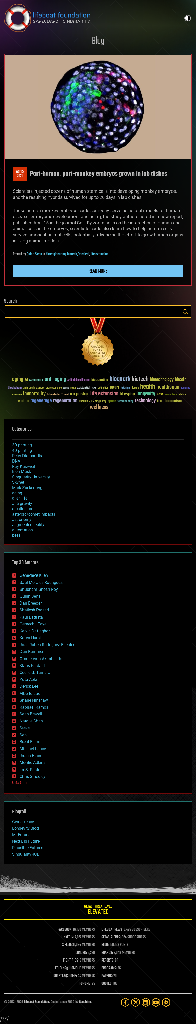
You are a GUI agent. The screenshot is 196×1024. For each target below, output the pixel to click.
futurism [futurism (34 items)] (125, 388)
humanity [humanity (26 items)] (185, 388)
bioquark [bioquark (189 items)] (119, 379)
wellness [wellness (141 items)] (99, 407)
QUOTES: (106, 983)
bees (16, 535)
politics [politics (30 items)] (182, 394)
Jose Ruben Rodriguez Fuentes (47, 644)
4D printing (22, 450)
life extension (100, 254)
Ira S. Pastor (31, 769)
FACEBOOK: (65, 929)
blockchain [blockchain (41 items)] (15, 388)
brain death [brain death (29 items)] (29, 388)
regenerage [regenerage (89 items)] (41, 401)
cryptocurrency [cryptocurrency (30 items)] (54, 388)
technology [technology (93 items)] (145, 401)
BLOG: (105, 945)
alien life (19, 498)
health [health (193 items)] (147, 387)
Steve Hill (28, 728)
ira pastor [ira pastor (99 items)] (79, 394)
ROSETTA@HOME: (65, 976)
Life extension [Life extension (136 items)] (103, 394)
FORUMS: (85, 983)
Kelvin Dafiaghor (35, 631)
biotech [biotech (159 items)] (140, 379)
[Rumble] (166, 1002)
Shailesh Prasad (34, 610)
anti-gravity (22, 503)
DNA (16, 461)
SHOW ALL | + (20, 783)
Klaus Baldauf (32, 665)
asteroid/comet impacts (33, 514)
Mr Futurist (22, 834)
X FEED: (67, 945)
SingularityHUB (25, 854)
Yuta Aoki (28, 679)
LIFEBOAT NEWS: (112, 929)
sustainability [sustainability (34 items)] (125, 401)
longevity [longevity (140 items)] (145, 394)
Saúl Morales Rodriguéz (41, 582)
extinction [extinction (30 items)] (103, 388)
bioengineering (56, 254)
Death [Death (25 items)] (73, 388)
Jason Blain (30, 755)
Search (185, 311)
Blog (98, 41)
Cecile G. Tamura (35, 672)
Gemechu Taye (33, 624)
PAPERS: (107, 976)
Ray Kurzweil (23, 466)
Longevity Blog (25, 828)
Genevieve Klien (34, 575)
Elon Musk (21, 471)
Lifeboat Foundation (36, 1002)
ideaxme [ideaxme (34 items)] (17, 395)
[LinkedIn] (146, 1002)
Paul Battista (31, 617)
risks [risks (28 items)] (91, 401)
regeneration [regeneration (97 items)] (65, 401)
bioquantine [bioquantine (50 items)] (99, 380)
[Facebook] (125, 1002)
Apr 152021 (20, 173)
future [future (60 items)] (114, 387)
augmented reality (28, 524)
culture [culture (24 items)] (66, 388)
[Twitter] (135, 1002)
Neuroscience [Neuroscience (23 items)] (171, 395)
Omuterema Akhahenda (41, 658)
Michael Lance (33, 748)
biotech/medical (78, 254)
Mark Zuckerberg (27, 487)
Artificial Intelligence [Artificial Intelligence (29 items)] (78, 380)
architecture (22, 508)
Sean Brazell (31, 714)
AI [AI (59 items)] (26, 380)
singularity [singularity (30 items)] (100, 401)
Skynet (18, 482)
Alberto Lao (30, 693)
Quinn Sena (34, 254)
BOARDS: (107, 953)
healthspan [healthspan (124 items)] (167, 387)
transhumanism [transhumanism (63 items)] (169, 401)
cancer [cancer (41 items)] (40, 388)
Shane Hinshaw (34, 700)
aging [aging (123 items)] (17, 379)
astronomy (21, 519)
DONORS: (81, 953)
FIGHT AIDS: (71, 960)
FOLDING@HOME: (66, 968)
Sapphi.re (85, 1002)
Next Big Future (26, 841)
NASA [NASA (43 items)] (160, 395)
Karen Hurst (30, 637)
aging (17, 493)
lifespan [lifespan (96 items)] (127, 394)
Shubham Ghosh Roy (39, 589)
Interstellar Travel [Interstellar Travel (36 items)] (58, 395)
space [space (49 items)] (112, 401)
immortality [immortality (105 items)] (34, 394)
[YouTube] (156, 1002)
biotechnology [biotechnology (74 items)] (162, 379)
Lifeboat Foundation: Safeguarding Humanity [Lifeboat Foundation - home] (85, 18)
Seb (23, 735)
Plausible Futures (27, 847)
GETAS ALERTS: (111, 937)
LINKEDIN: (67, 937)
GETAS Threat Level (98, 910)
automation (22, 530)
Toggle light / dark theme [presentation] (187, 18)
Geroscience (23, 821)
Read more (98, 271)
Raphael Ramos (34, 707)
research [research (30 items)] (83, 401)
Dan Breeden (31, 603)
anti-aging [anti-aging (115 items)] (55, 379)
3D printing (22, 445)
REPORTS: (107, 960)
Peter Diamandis (27, 455)
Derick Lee (29, 686)
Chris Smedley (32, 776)
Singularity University (31, 477)
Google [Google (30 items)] (135, 388)
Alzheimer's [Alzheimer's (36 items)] (36, 380)
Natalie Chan (31, 721)
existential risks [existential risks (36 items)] (86, 388)
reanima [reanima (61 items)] (23, 401)
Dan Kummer (31, 651)
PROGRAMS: (109, 968)
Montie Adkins (32, 762)
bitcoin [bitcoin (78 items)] (180, 379)
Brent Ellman (31, 741)
